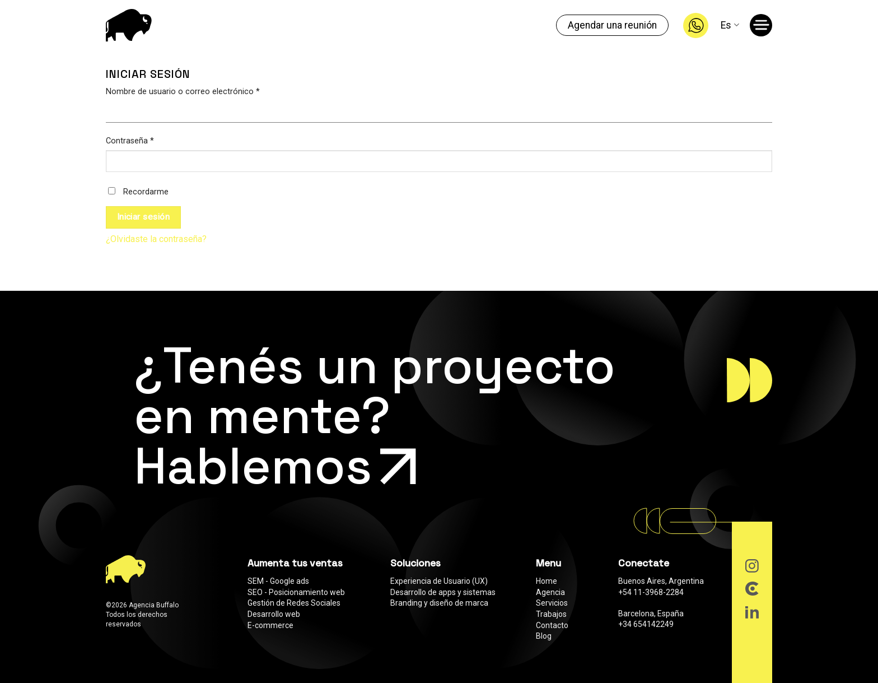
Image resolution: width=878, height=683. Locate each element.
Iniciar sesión (143, 217)
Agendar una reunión (612, 25)
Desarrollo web (273, 614)
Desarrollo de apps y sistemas (443, 592)
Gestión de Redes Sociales (293, 602)
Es (730, 25)
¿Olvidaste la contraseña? (156, 239)
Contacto (552, 625)
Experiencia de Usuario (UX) (439, 581)
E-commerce (270, 625)
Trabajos (551, 614)
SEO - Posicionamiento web (296, 592)
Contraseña (130, 141)
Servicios (552, 602)
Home (546, 581)
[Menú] (763, 27)
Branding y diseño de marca (439, 602)
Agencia (550, 592)
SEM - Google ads (278, 581)
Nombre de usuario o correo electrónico (183, 91)
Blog (544, 635)
